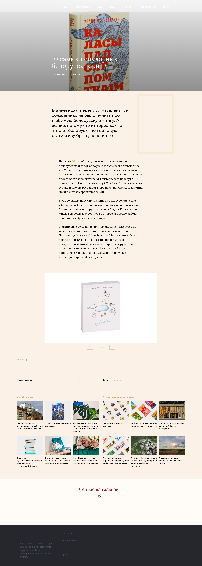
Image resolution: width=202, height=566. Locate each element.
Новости (127, 6)
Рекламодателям (71, 540)
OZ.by (75, 161)
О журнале (67, 533)
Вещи (112, 6)
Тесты (166, 6)
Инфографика (147, 6)
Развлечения (83, 6)
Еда (100, 6)
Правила (66, 554)
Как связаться (69, 547)
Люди (65, 6)
